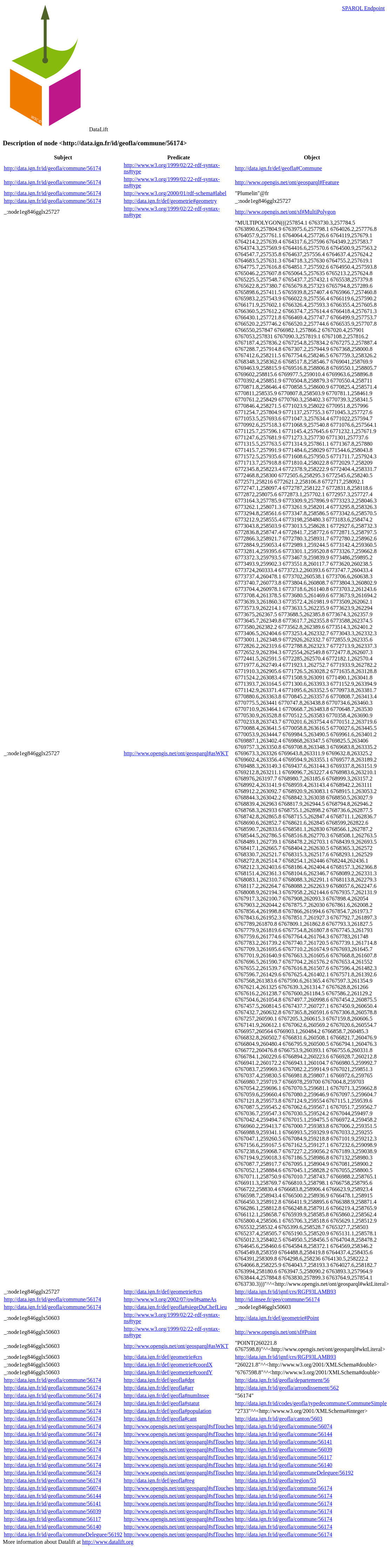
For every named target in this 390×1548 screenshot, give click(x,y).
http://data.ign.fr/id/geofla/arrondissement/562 (287, 1388)
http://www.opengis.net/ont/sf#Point (275, 1332)
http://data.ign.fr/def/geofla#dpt (159, 1380)
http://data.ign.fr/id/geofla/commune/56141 (283, 1442)
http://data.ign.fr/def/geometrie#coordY (168, 1372)
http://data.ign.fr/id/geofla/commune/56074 (283, 1426)
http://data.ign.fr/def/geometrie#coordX (168, 1365)
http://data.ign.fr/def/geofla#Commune (278, 168)
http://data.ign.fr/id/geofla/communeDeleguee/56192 (294, 1473)
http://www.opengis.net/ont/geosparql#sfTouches (179, 1426)
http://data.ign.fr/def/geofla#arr (159, 1388)
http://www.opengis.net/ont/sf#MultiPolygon (285, 212)
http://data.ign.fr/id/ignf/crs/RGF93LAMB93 (285, 1292)
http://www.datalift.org (107, 1542)
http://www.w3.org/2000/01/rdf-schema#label (175, 193)
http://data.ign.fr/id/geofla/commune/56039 (283, 1450)
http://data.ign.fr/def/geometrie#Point (277, 1318)
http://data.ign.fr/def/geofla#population (167, 1411)
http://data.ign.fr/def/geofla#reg (159, 1480)
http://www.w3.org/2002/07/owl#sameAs (170, 1299)
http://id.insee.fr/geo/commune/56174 (277, 1299)
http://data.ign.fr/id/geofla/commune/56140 (283, 1465)
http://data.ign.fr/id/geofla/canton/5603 (278, 1419)
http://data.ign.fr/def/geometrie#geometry (170, 201)
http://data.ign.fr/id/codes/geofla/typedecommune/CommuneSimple (311, 1403)
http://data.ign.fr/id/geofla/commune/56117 (283, 1457)
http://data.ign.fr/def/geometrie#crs (163, 1292)
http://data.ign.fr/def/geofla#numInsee (166, 1395)
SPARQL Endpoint (363, 8)
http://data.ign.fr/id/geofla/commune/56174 (52, 168)
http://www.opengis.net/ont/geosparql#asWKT (176, 753)
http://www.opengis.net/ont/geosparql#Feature (287, 182)
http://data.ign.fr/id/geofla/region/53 (275, 1480)
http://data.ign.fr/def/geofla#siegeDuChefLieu (175, 1307)
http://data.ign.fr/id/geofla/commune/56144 (283, 1434)
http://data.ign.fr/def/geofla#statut (162, 1403)
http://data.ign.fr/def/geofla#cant (160, 1419)
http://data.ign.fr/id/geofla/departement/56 (282, 1380)
